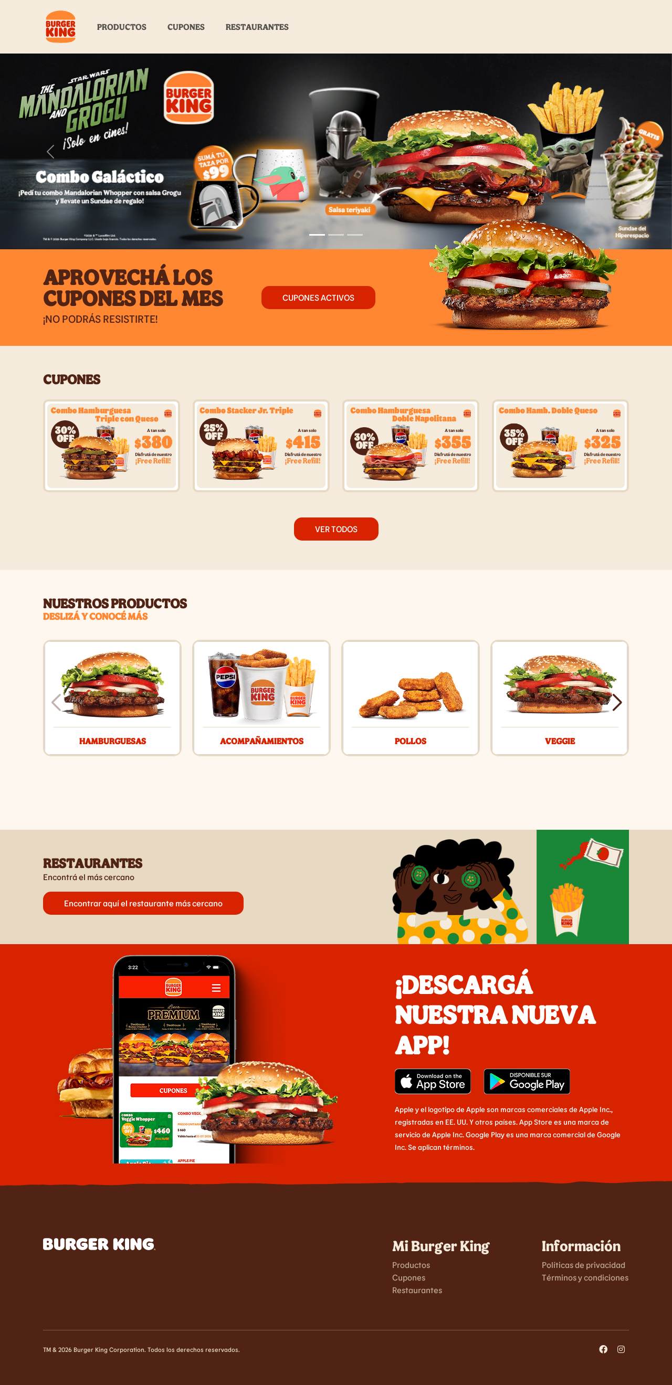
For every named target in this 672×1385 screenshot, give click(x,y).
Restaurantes (257, 26)
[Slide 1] (317, 235)
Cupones (186, 26)
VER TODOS (336, 529)
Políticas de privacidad (583, 1265)
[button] (617, 702)
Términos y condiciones (585, 1277)
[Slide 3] (355, 235)
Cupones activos (318, 297)
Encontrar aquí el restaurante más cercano (143, 903)
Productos (121, 26)
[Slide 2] (336, 235)
